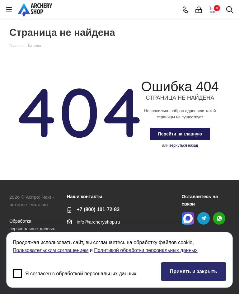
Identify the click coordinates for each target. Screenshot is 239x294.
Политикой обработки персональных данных (145, 250)
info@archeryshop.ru (98, 222)
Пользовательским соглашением (50, 250)
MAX (188, 218)
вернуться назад (183, 145)
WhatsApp (219, 218)
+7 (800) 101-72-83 (98, 209)
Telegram (203, 218)
